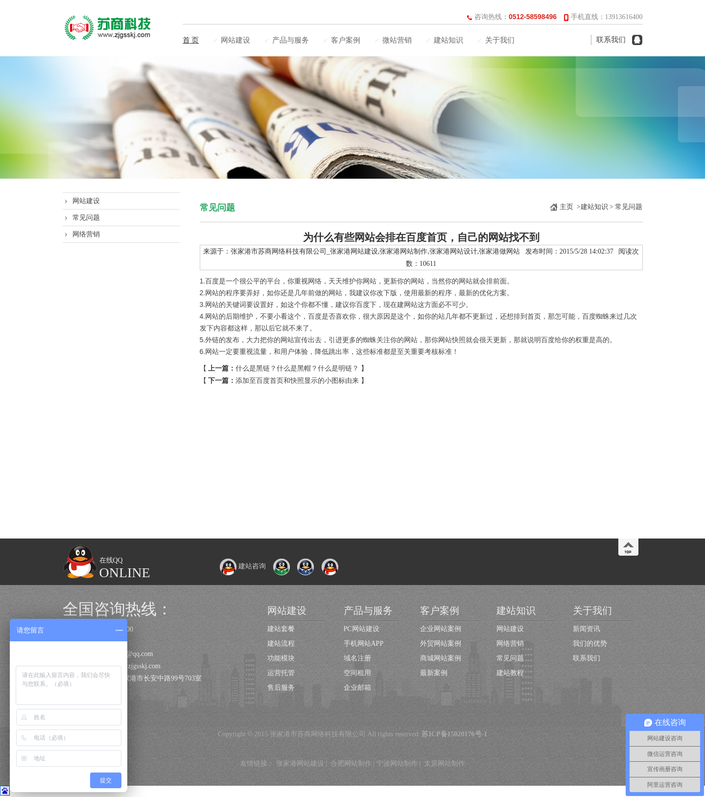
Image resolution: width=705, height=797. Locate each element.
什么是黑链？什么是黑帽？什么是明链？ (297, 368)
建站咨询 (242, 566)
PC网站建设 (361, 629)
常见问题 (86, 217)
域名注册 (357, 658)
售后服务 (281, 687)
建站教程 (510, 673)
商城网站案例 (440, 658)
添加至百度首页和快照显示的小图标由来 (297, 380)
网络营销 (86, 234)
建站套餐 (281, 629)
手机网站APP (364, 643)
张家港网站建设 (300, 763)
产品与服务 (290, 40)
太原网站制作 (444, 763)
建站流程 (281, 643)
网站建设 (235, 40)
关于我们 (500, 40)
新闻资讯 (586, 629)
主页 (566, 207)
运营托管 (281, 673)
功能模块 (281, 658)
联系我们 (611, 40)
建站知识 (448, 40)
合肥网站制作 (351, 763)
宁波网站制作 (397, 763)
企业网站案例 (440, 629)
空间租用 (357, 673)
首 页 (191, 40)
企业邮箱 (357, 687)
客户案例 (345, 40)
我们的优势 (590, 643)
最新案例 (433, 673)
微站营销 (397, 40)
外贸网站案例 (440, 643)
